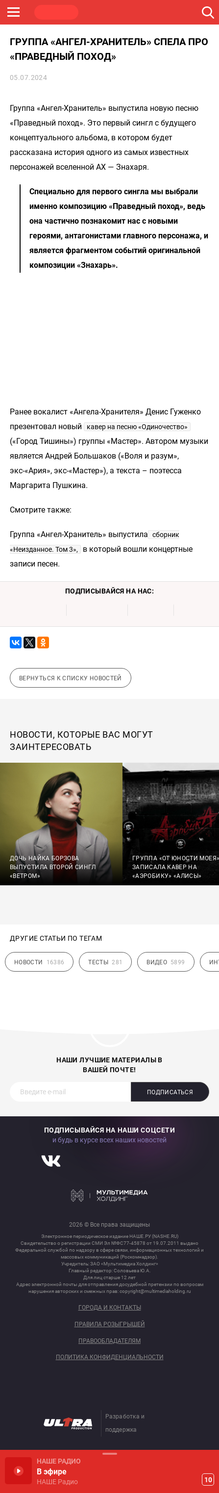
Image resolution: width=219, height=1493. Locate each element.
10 (208, 1480)
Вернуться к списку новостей (70, 678)
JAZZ (149, 12)
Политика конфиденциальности (110, 1357)
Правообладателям (109, 1341)
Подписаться (170, 1092)
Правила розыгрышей (109, 1324)
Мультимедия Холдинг (109, 1195)
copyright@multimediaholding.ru (155, 1291)
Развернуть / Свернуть (109, 1453)
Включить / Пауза (18, 1470)
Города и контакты (109, 1308)
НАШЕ (56, 12)
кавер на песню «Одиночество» (137, 427)
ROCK (103, 12)
